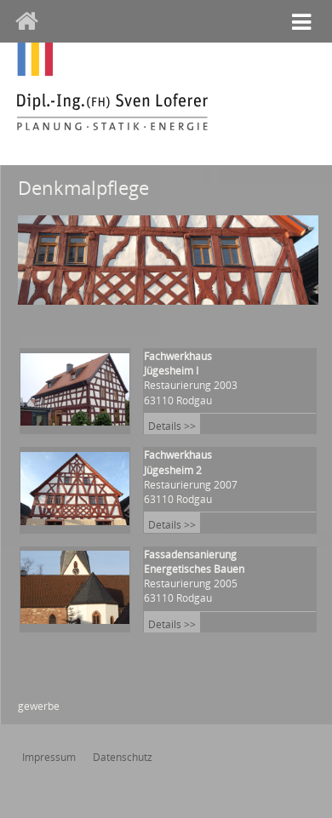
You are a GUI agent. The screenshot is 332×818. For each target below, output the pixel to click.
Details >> (172, 426)
